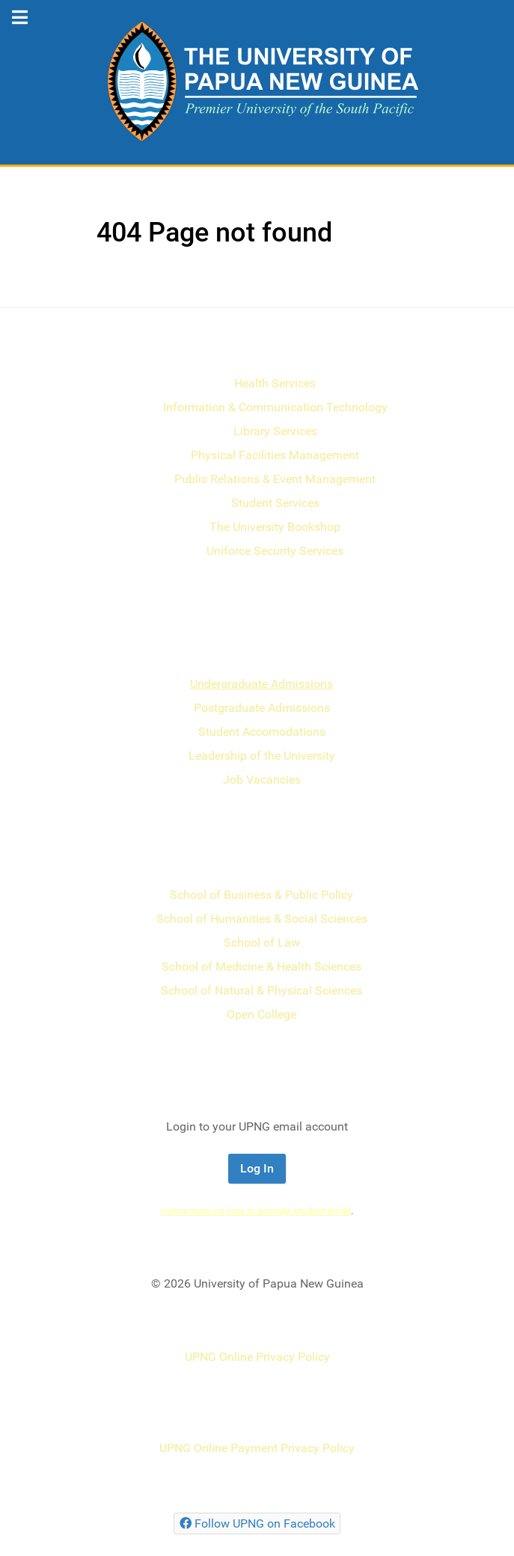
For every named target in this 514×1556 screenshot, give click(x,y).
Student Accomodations (261, 732)
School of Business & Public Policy (261, 895)
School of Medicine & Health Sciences (261, 966)
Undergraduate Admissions (261, 684)
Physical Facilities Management (275, 455)
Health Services (275, 383)
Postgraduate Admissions (262, 708)
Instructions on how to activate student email (256, 1211)
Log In (257, 1168)
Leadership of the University (262, 755)
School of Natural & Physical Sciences (261, 990)
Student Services (275, 503)
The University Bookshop (274, 527)
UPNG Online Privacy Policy (257, 1357)
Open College (261, 1014)
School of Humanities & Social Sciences (261, 918)
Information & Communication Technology (275, 407)
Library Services (275, 431)
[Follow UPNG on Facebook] (257, 1523)
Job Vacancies (262, 779)
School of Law (262, 942)
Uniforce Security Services (274, 551)
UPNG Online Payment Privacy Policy (257, 1448)
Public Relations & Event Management (275, 479)
